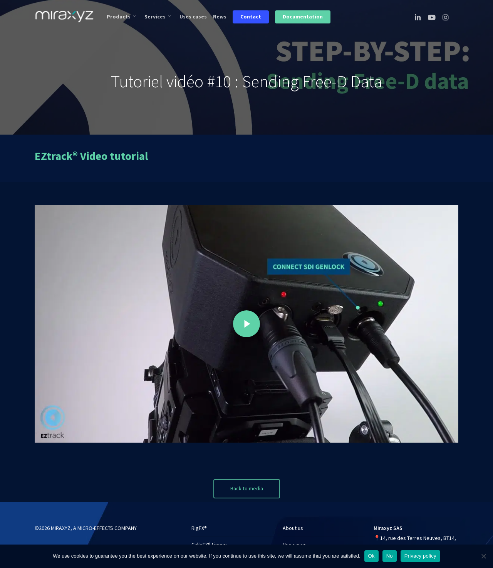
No (389, 556)
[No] (483, 556)
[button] (246, 483)
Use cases (295, 539)
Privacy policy (420, 556)
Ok (371, 556)
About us (293, 522)
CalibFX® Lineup (209, 539)
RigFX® (199, 522)
